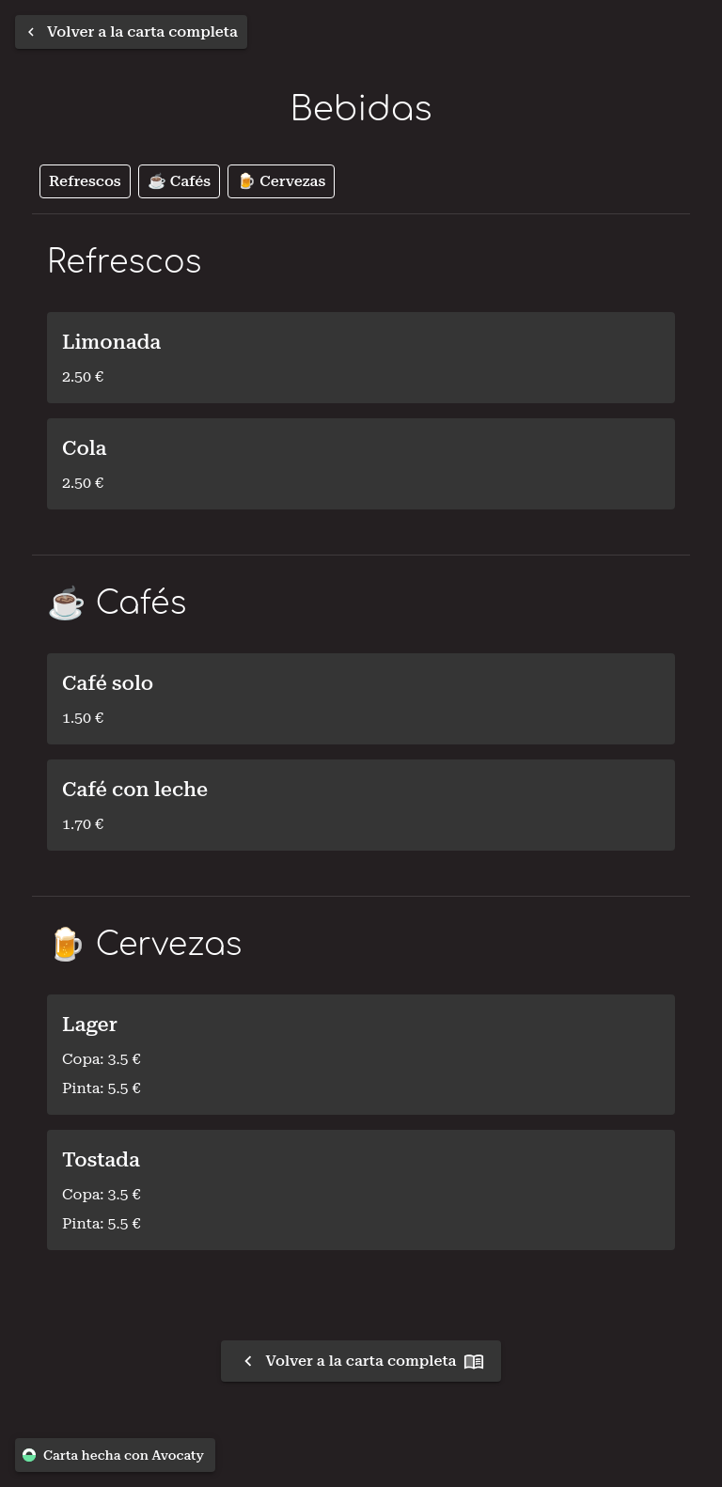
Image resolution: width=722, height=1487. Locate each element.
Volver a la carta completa (361, 1361)
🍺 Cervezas (281, 181)
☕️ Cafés (179, 181)
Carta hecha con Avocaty (115, 1455)
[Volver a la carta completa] (131, 32)
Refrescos (85, 181)
